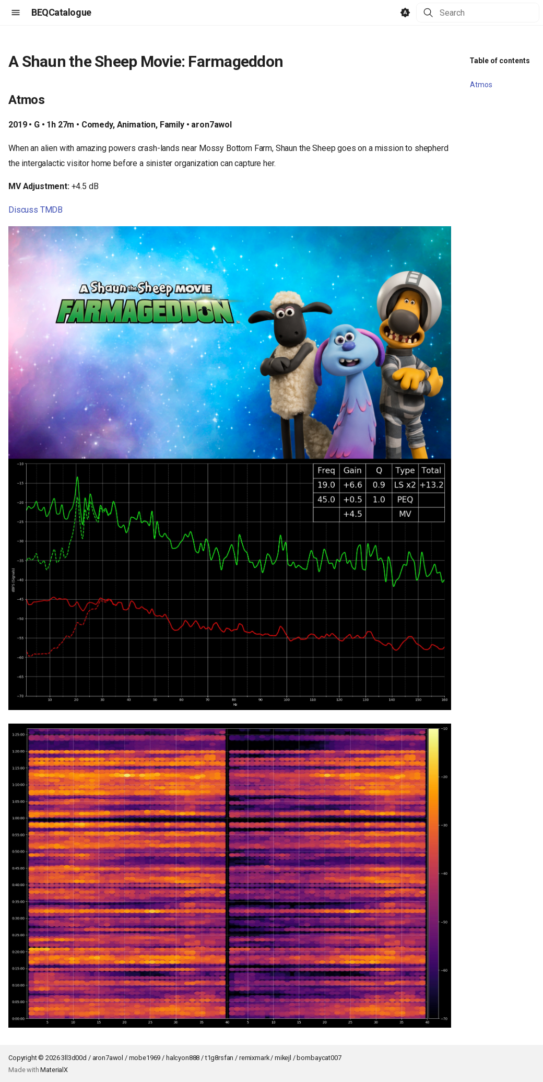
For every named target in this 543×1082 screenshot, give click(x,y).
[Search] (478, 12)
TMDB (51, 210)
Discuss (23, 210)
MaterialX (54, 1070)
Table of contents (499, 60)
